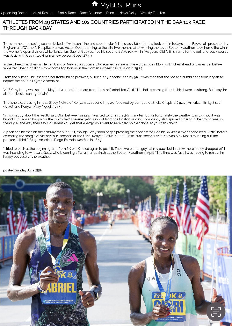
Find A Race (66, 13)
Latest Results (42, 13)
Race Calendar (91, 13)
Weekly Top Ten (152, 13)
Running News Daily (121, 13)
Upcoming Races (14, 13)
